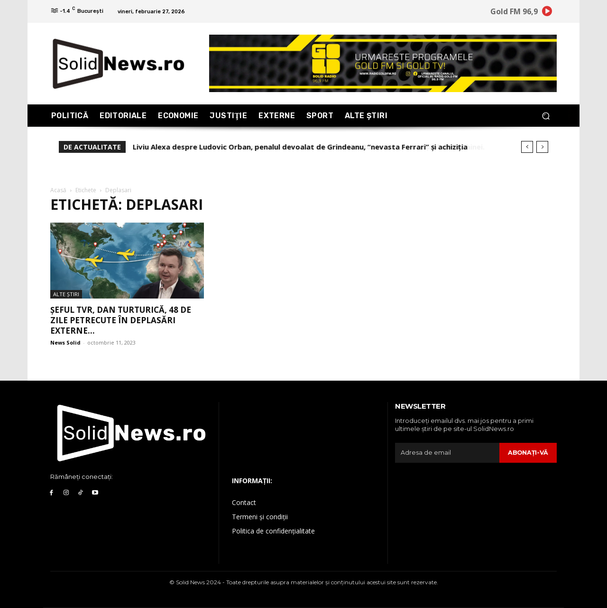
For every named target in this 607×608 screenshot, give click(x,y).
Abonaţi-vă (527, 452)
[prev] (527, 147)
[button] (545, 115)
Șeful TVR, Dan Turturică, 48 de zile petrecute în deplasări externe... (120, 320)
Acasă (58, 190)
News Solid (65, 342)
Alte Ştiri (66, 294)
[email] (446, 453)
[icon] (547, 13)
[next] (542, 147)
